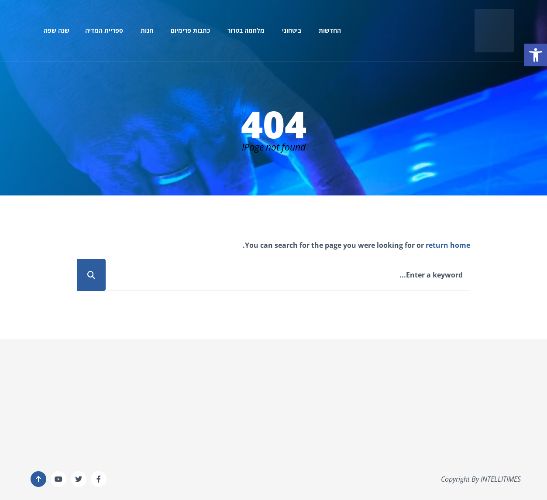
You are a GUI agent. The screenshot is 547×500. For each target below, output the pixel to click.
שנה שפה (56, 30)
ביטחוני (291, 30)
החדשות (330, 30)
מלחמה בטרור (246, 30)
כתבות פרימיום (190, 30)
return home (448, 245)
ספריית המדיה (104, 30)
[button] (535, 55)
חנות (147, 30)
